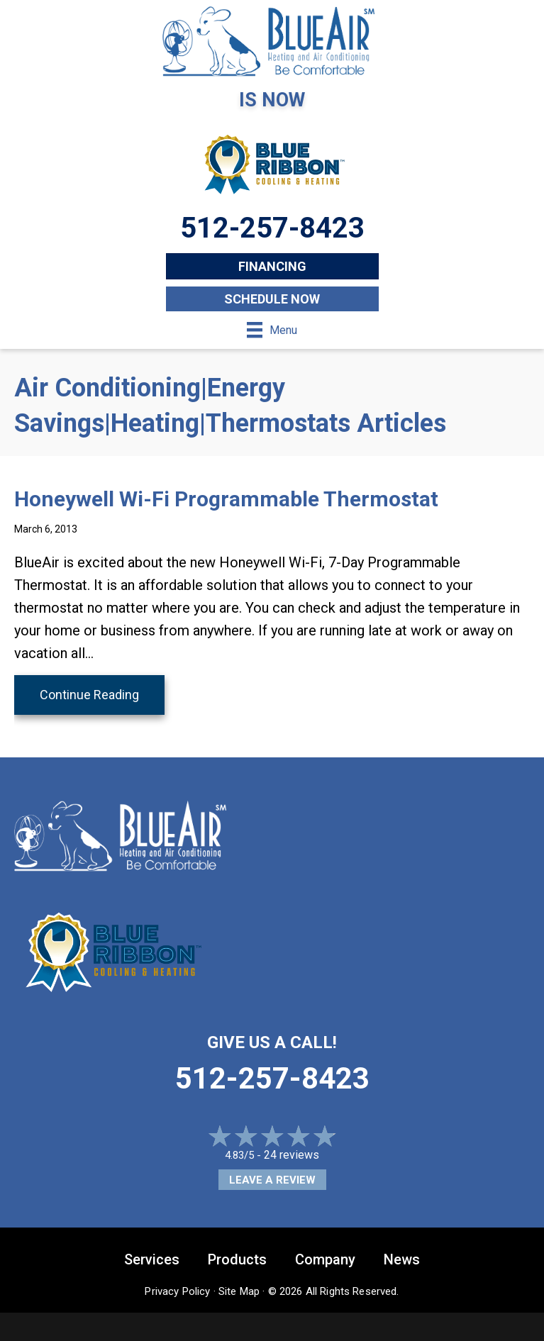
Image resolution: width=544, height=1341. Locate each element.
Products (237, 1259)
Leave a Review (272, 1180)
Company (325, 1259)
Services (151, 1259)
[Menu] (272, 330)
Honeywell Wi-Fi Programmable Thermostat (226, 498)
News (402, 1259)
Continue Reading (89, 694)
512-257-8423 (272, 1078)
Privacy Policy (177, 1291)
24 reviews (291, 1155)
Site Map (239, 1291)
